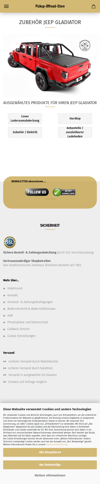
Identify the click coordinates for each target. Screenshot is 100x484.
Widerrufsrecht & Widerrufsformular (31, 309)
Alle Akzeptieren (50, 452)
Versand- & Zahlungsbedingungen (30, 302)
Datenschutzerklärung (56, 444)
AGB (10, 315)
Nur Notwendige (50, 465)
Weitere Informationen (50, 475)
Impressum (14, 288)
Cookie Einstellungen (21, 336)
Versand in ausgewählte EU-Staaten (32, 375)
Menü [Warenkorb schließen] (6, 6)
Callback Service (18, 329)
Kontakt (12, 295)
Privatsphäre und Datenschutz (27, 322)
